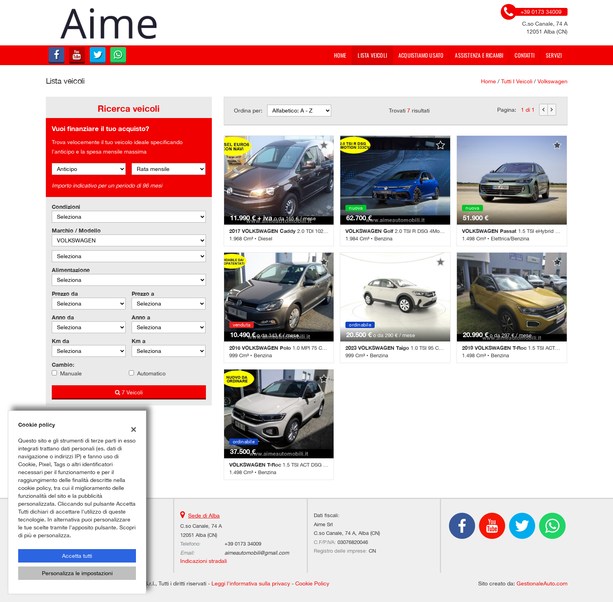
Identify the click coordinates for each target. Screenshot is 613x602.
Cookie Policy (312, 583)
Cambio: (63, 364)
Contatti (524, 55)
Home (340, 55)
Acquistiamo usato (420, 55)
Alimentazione (71, 269)
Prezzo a (143, 293)
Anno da (63, 317)
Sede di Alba (204, 515)
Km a (138, 341)
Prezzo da (65, 293)
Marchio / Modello (76, 230)
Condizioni (66, 206)
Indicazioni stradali (203, 561)
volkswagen (553, 81)
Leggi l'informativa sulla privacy (250, 583)
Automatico (151, 373)
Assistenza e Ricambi (479, 55)
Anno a (141, 317)
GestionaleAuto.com (542, 583)
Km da (60, 341)
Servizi (554, 55)
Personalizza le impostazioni (77, 573)
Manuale (70, 373)
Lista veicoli (372, 55)
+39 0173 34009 (242, 543)
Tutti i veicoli (516, 81)
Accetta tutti (77, 556)
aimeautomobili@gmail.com (256, 552)
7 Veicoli (129, 392)
